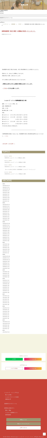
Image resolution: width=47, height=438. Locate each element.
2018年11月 (5, 280)
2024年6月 (5, 194)
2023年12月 (5, 204)
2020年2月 (5, 268)
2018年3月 (5, 290)
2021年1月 (5, 252)
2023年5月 (5, 216)
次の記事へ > (12, 143)
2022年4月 (5, 235)
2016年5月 (5, 313)
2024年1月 (5, 201)
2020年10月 (5, 259)
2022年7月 (5, 232)
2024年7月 (5, 192)
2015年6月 (5, 328)
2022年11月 (5, 225)
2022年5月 (5, 233)
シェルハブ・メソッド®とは (8, 15)
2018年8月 (5, 285)
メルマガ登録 (14, 368)
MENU (2, 11)
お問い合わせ (23, 427)
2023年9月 (5, 209)
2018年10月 (5, 282)
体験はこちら (23, 419)
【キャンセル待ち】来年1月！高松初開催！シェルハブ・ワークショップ (20, 169)
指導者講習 (8, 414)
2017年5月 (5, 299)
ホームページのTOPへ (44, 434)
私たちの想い (8, 394)
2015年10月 (5, 323)
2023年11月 (5, 206)
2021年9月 (5, 244)
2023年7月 (5, 213)
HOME (2, 13)
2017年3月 (5, 302)
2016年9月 (5, 309)
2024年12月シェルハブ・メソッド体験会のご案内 (15, 162)
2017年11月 (5, 295)
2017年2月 (5, 304)
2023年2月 (5, 220)
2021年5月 (5, 249)
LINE (14, 359)
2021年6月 (5, 247)
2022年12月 (5, 223)
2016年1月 (5, 318)
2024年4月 (5, 197)
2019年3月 (5, 275)
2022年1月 (5, 240)
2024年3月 (5, 199)
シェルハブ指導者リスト (11, 412)
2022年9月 (5, 228)
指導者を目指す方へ (6, 20)
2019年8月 (5, 271)
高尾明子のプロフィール (6, 17)
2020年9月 (5, 261)
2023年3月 (5, 218)
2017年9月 (5, 297)
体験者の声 (8, 399)
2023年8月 (5, 211)
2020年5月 (5, 264)
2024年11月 (5, 187)
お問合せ (2, 22)
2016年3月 (5, 314)
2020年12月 (5, 256)
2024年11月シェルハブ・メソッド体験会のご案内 (15, 166)
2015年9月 (5, 325)
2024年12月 (5, 185)
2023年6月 (5, 214)
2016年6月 (5, 311)
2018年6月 (5, 287)
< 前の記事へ (5, 143)
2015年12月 (5, 321)
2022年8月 (5, 230)
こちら (5, 88)
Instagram (32, 359)
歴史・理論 (8, 410)
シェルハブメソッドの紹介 (12, 397)
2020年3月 (5, 266)
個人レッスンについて (23, 423)
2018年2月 (5, 292)
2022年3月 (5, 237)
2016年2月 (5, 316)
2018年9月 (5, 283)
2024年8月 (5, 190)
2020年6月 (5, 263)
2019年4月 (5, 273)
